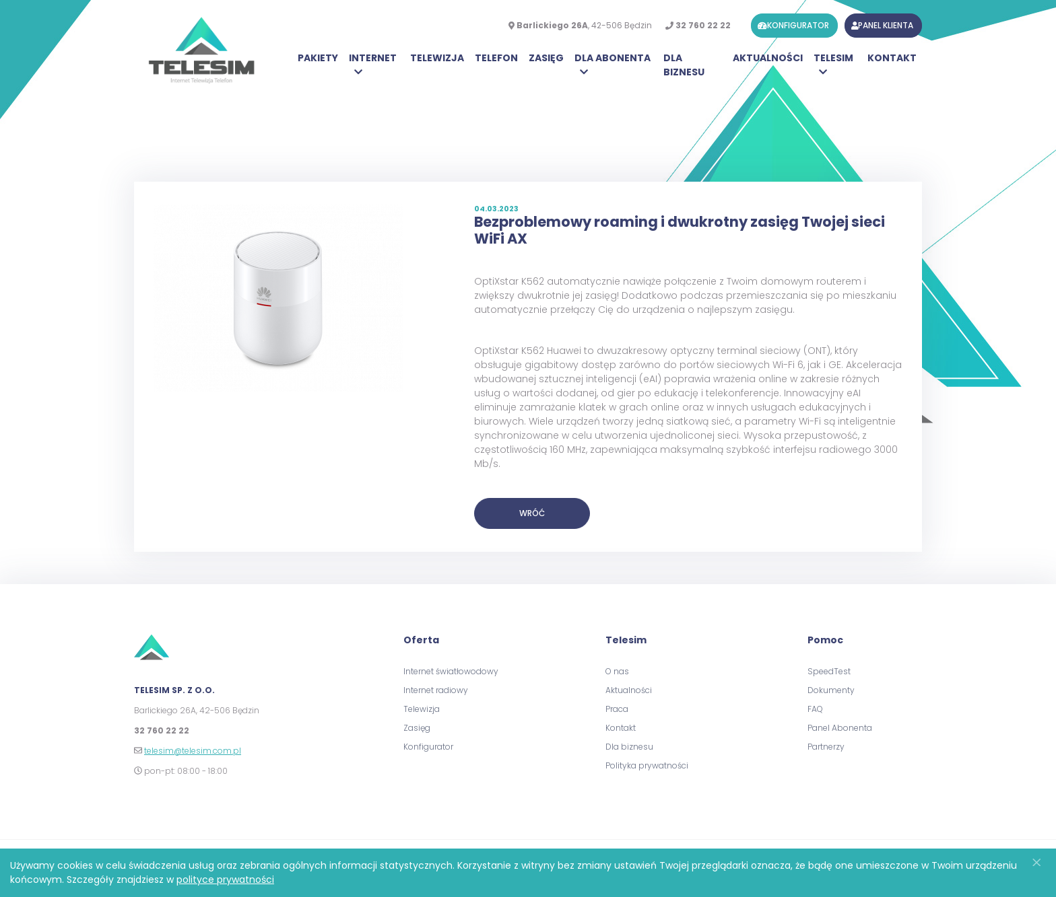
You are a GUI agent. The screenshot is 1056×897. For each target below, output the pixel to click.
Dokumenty (831, 690)
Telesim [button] (833, 58)
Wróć (532, 513)
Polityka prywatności (646, 765)
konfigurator (793, 25)
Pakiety (318, 58)
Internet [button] (373, 58)
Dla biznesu (683, 65)
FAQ (815, 709)
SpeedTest (829, 671)
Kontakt (892, 58)
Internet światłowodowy (450, 671)
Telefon (496, 58)
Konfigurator (428, 746)
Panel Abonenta (839, 727)
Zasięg (546, 58)
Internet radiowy (435, 690)
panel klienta (882, 25)
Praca (616, 709)
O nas (617, 671)
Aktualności (768, 58)
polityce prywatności (225, 879)
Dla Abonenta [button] (612, 58)
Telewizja (437, 58)
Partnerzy (826, 746)
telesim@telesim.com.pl (192, 750)
